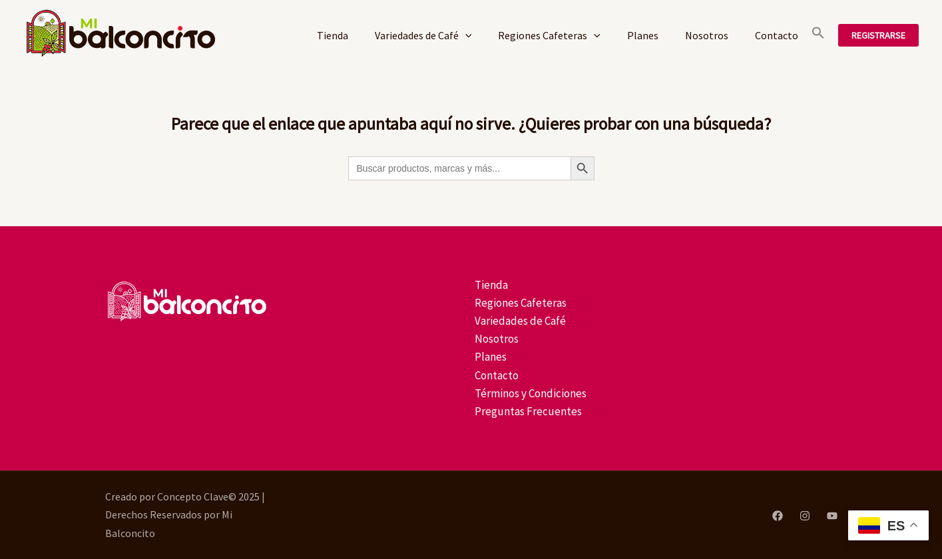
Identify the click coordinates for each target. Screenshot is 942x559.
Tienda (332, 35)
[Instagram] (805, 515)
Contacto (776, 35)
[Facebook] (777, 515)
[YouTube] (832, 515)
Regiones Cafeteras (549, 35)
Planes (642, 35)
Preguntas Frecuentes (528, 411)
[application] (465, 35)
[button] (818, 35)
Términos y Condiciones (531, 393)
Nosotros (706, 35)
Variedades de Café (423, 35)
